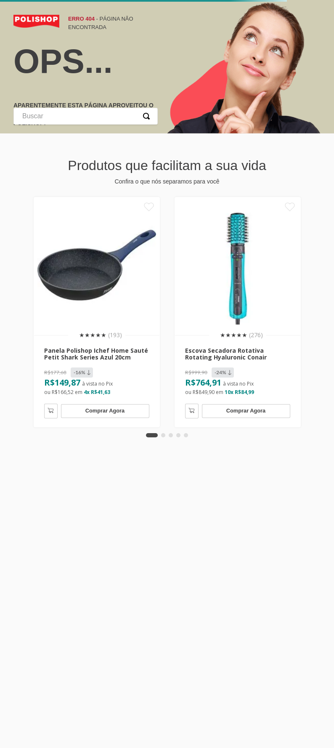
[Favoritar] (149, 208)
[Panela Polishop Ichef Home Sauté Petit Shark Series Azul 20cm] (97, 311)
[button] (152, 433)
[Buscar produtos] (148, 116)
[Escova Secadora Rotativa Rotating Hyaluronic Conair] (238, 311)
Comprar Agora (105, 408)
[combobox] (85, 116)
